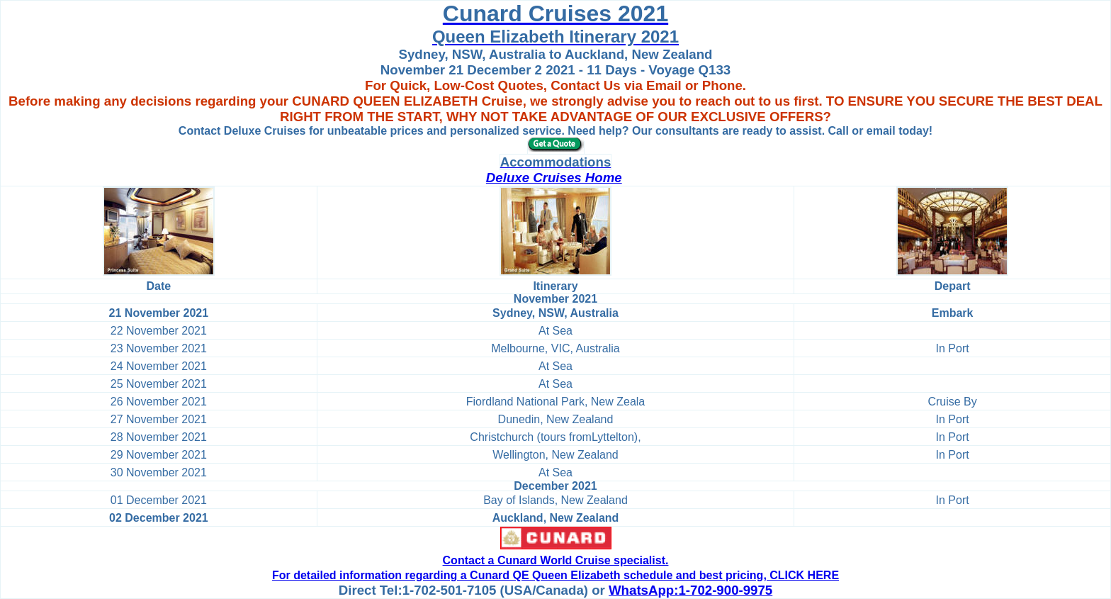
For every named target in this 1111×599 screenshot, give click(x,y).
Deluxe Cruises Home (554, 177)
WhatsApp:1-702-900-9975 (690, 590)
